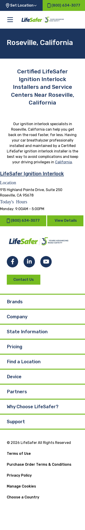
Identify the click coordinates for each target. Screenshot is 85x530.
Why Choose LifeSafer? (32, 406)
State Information (27, 331)
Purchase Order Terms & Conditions (39, 464)
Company (17, 316)
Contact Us (23, 279)
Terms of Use (19, 453)
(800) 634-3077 (23, 220)
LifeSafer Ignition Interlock (32, 174)
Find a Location (24, 361)
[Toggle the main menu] (10, 19)
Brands (15, 301)
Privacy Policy (19, 475)
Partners (17, 391)
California (63, 162)
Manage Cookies (21, 486)
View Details (66, 220)
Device (14, 376)
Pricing (14, 346)
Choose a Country (23, 497)
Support (16, 421)
